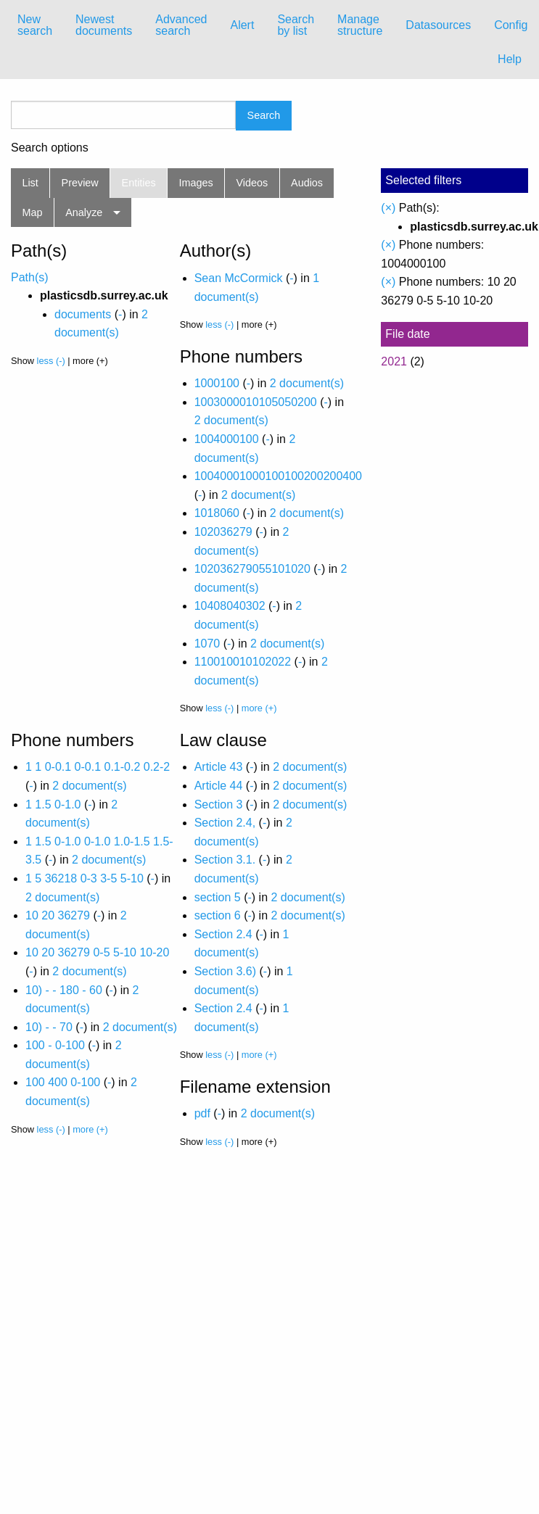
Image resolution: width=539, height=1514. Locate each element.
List (30, 183)
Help (510, 59)
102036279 (223, 532)
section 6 (217, 915)
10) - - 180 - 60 (63, 990)
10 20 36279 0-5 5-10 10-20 (97, 952)
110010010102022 (242, 661)
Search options (50, 148)
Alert (242, 25)
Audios (307, 183)
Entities (139, 183)
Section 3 (218, 804)
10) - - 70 (49, 1027)
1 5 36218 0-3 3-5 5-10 (84, 878)
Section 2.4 (223, 934)
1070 (207, 643)
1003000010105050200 (255, 402)
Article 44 (218, 785)
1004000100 (226, 439)
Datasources (438, 25)
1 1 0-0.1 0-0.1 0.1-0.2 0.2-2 (97, 767)
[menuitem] (35, 25)
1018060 (216, 513)
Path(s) (30, 277)
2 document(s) (307, 383)
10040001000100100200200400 (278, 476)
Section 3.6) (225, 971)
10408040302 (230, 606)
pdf (202, 1113)
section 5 (217, 897)
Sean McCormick (238, 278)
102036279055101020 (252, 569)
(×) (388, 208)
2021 (394, 361)
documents (82, 314)
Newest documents (103, 25)
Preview (80, 183)
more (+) (259, 708)
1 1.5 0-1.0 (53, 804)
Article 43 (218, 767)
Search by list (295, 25)
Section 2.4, (225, 822)
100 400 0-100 (62, 1082)
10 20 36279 (57, 915)
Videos (252, 183)
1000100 (216, 383)
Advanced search (181, 25)
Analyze (83, 212)
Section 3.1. (225, 859)
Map (32, 212)
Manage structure (359, 25)
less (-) (51, 360)
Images (196, 183)
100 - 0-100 (55, 1045)
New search (34, 25)
